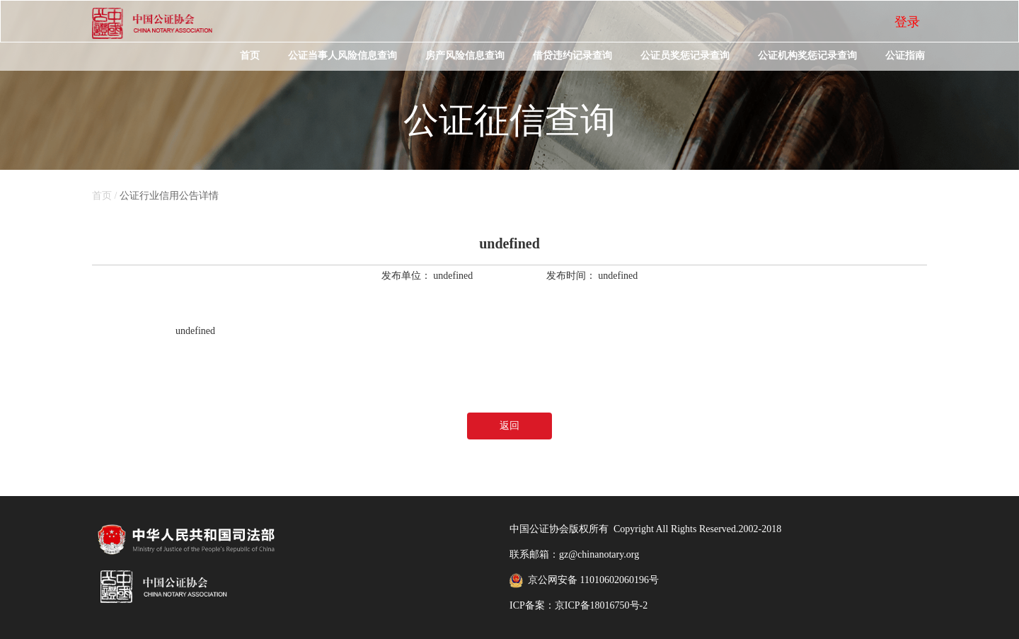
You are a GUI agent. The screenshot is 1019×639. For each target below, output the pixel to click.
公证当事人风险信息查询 (342, 55)
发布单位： (406, 275)
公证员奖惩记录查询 (685, 55)
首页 (250, 55)
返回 (509, 425)
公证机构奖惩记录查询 (807, 55)
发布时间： (571, 275)
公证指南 (905, 55)
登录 (907, 22)
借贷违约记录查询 (572, 55)
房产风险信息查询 (465, 55)
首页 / (106, 195)
